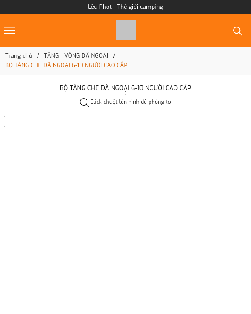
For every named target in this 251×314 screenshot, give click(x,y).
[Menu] (9, 30)
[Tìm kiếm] (237, 30)
